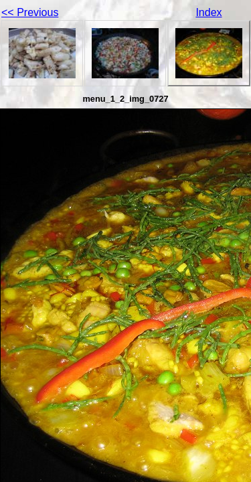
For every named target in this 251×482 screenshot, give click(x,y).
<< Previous (29, 12)
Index (208, 12)
